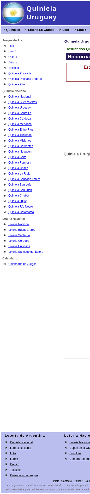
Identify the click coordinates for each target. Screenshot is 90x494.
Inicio (56, 480)
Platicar (78, 480)
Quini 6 (13, 57)
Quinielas (13, 30)
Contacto (66, 480)
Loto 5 (81, 30)
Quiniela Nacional (21, 442)
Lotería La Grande (41, 30)
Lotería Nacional (20, 448)
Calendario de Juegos (22, 264)
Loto (65, 30)
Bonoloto (75, 453)
